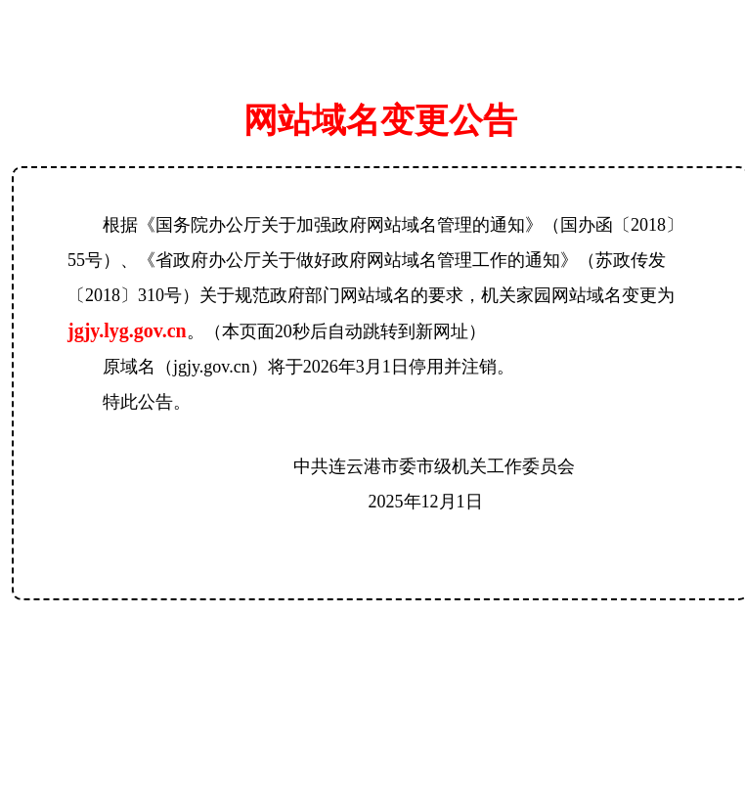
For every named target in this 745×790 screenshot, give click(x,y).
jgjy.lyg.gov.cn (127, 330)
